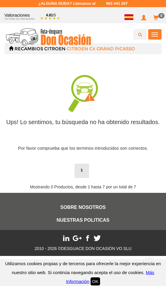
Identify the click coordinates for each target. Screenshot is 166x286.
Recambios (29, 48)
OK (95, 281)
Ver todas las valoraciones (19, 18)
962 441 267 (117, 3)
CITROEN (55, 48)
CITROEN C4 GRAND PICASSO (101, 48)
